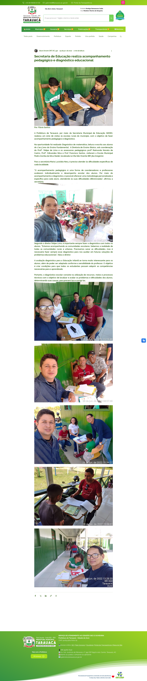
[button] (40, 29)
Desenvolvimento (43, 36)
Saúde (101, 36)
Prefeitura (57, 36)
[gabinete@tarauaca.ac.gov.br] (55, 3)
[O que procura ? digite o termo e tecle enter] (75, 18)
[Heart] (113, 676)
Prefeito (78, 36)
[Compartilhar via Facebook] (35, 596)
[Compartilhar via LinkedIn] (46, 596)
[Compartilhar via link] (51, 596)
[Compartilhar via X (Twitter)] (40, 596)
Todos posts (28, 36)
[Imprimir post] (56, 596)
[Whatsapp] (39, 656)
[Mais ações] (111, 50)
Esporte (68, 36)
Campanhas (112, 36)
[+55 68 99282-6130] (31, 3)
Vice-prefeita (90, 36)
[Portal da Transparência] (81, 3)
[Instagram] (123, 2)
